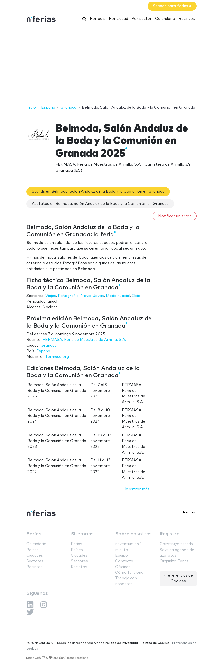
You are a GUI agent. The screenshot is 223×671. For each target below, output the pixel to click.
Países (32, 550)
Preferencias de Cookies (178, 578)
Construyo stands (176, 544)
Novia (86, 296)
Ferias (33, 534)
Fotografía (68, 296)
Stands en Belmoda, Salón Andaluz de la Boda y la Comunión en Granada (98, 191)
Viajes (50, 296)
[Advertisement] (111, 64)
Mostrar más (137, 489)
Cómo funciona (129, 572)
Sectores (34, 561)
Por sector (141, 18)
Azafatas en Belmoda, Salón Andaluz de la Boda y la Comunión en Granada (100, 204)
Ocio (136, 296)
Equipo (121, 555)
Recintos (187, 18)
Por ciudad (118, 18)
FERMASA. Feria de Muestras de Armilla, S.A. (84, 340)
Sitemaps (82, 534)
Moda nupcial (118, 296)
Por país (97, 18)
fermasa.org (57, 357)
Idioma (189, 512)
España (43, 351)
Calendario (165, 18)
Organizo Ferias (174, 561)
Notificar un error (174, 216)
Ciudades (34, 555)
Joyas (98, 296)
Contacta (124, 561)
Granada (49, 345)
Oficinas (122, 567)
